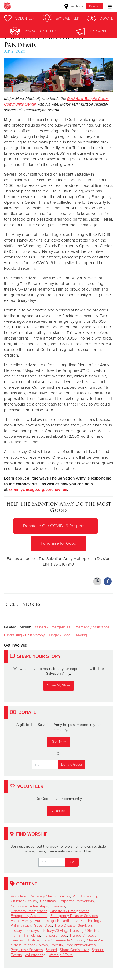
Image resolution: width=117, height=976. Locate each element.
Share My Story (58, 685)
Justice (33, 940)
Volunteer (59, 811)
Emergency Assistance (91, 627)
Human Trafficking (25, 935)
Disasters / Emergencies (51, 627)
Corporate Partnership (76, 901)
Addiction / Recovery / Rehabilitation (40, 896)
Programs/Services (81, 945)
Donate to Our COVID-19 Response (55, 526)
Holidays (32, 930)
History (16, 930)
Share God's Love (74, 950)
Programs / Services (27, 950)
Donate (94, 6)
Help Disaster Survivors (74, 925)
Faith (15, 920)
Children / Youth (24, 901)
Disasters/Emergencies (29, 911)
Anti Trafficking (85, 896)
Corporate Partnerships (29, 906)
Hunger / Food (55, 935)
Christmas (48, 901)
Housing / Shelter (84, 930)
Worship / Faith (61, 955)
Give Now (59, 742)
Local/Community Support (63, 940)
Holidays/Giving (54, 930)
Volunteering (35, 955)
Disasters (58, 906)
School (51, 950)
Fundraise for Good (58, 543)
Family (27, 920)
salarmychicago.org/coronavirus (38, 489)
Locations (73, 6)
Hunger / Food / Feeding (67, 635)
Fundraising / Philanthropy (24, 635)
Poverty (57, 945)
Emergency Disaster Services (74, 916)
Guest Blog (43, 925)
